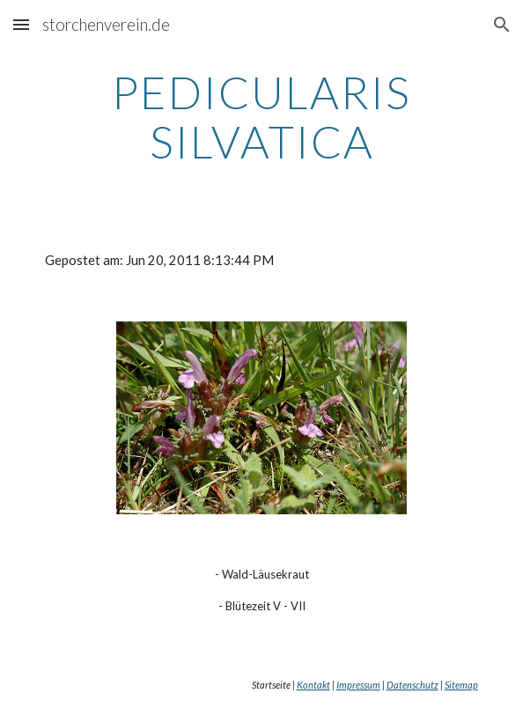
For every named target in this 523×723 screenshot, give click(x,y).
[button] (21, 24)
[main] (261, 117)
